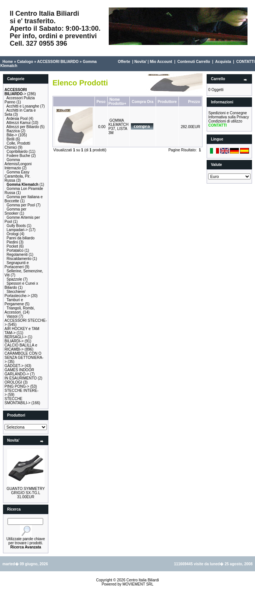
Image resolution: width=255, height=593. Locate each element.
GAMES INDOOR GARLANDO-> (19, 372)
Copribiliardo (17, 151)
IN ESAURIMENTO (20, 378)
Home (8, 62)
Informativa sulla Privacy (228, 117)
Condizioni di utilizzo (225, 121)
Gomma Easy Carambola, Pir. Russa (17, 176)
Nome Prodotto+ (117, 101)
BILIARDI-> (14, 341)
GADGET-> (14, 366)
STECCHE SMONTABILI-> (17, 401)
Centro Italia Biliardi (142, 580)
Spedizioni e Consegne (227, 113)
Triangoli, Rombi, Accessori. (19, 310)
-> (15, 92)
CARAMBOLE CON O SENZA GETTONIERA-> (24, 357)
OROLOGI (13, 382)
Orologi (13, 234)
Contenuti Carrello (193, 62)
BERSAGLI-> (15, 337)
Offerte (124, 62)
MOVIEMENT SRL (137, 584)
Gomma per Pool (21, 205)
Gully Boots (16, 226)
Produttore (167, 102)
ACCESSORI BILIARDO (58, 62)
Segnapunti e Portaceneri (16, 265)
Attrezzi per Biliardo (22, 127)
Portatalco (15, 250)
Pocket (12, 246)
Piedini (12, 242)
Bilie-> (12, 135)
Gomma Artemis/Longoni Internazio (18, 164)
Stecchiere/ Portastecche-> (17, 294)
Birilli (11, 139)
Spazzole (14, 279)
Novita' (140, 62)
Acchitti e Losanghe (22, 106)
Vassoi (12, 316)
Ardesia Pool (17, 119)
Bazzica (13, 131)
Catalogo (25, 62)
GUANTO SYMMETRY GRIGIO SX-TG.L (26, 491)
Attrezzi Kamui (18, 123)
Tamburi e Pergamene (14, 302)
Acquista (223, 62)
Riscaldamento (19, 259)
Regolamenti (17, 254)
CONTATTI (245, 62)
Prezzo (194, 102)
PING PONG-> (16, 386)
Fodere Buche (18, 156)
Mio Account (161, 62)
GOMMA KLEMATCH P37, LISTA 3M (118, 126)
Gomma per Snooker (15, 211)
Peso (100, 102)
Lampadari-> (17, 230)
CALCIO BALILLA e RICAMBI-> (20, 347)
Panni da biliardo (21, 238)
